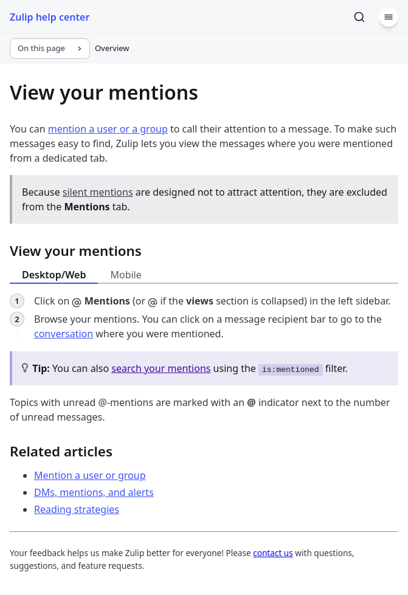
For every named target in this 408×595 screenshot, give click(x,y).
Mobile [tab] (125, 274)
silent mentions (98, 192)
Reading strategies (76, 509)
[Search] (359, 17)
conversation (63, 333)
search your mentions (160, 368)
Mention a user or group (90, 475)
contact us (273, 553)
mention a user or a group (108, 129)
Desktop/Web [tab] (54, 274)
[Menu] (388, 17)
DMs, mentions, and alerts (94, 492)
